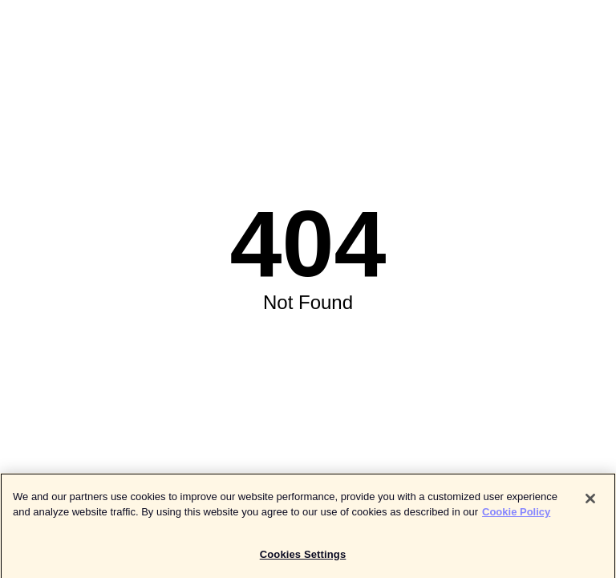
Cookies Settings (303, 557)
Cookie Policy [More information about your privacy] (516, 514)
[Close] (590, 501)
